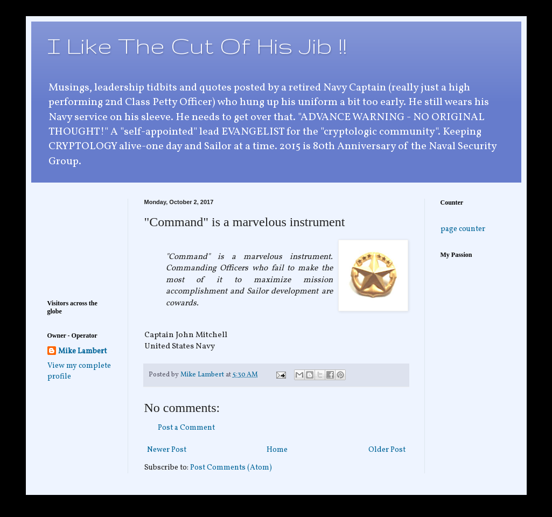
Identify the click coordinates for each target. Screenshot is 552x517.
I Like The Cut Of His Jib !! (197, 45)
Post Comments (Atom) (231, 468)
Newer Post (166, 450)
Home (277, 450)
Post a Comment (186, 428)
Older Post (387, 450)
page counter (463, 229)
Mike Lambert (82, 351)
